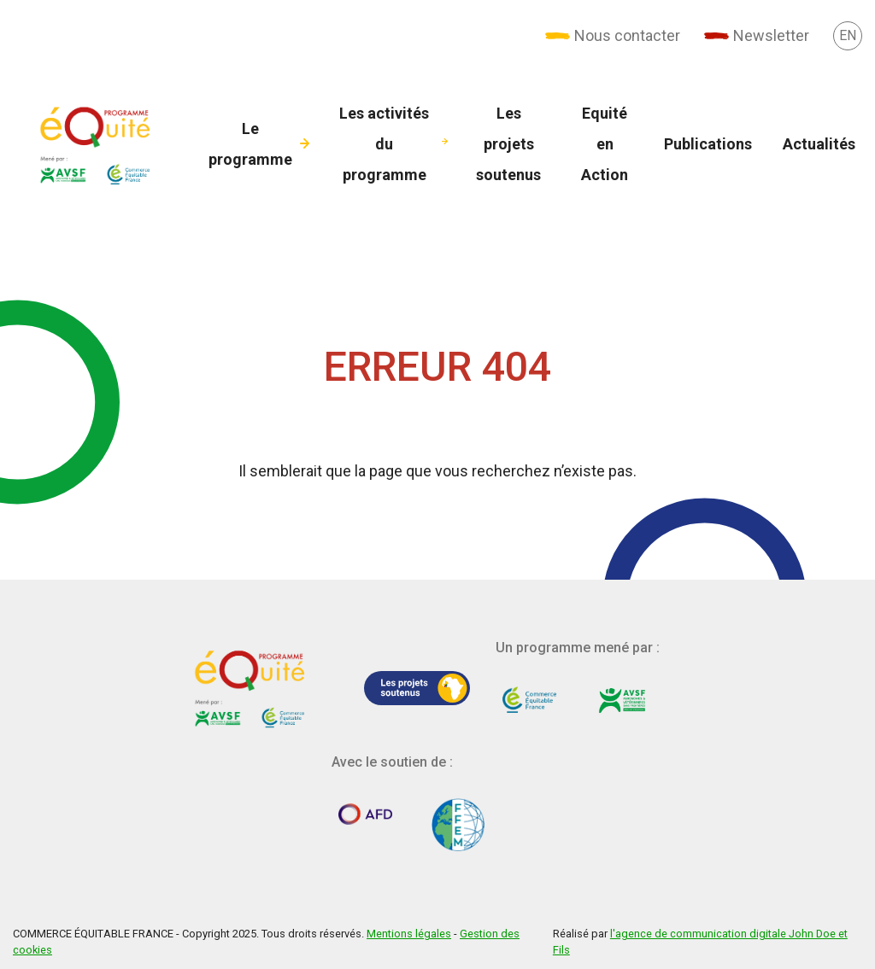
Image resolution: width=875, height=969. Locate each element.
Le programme (250, 144)
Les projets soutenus (508, 144)
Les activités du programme (384, 144)
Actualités (819, 144)
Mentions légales (409, 933)
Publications (708, 144)
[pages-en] (847, 35)
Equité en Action (604, 144)
